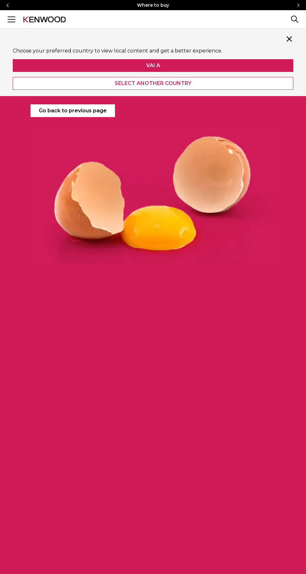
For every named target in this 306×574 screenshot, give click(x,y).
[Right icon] (298, 5)
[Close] (289, 39)
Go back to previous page (73, 111)
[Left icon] (7, 5)
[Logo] (44, 19)
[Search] (294, 19)
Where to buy (153, 5)
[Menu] (11, 19)
